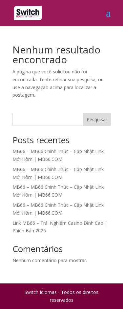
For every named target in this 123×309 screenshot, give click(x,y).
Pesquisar (97, 119)
